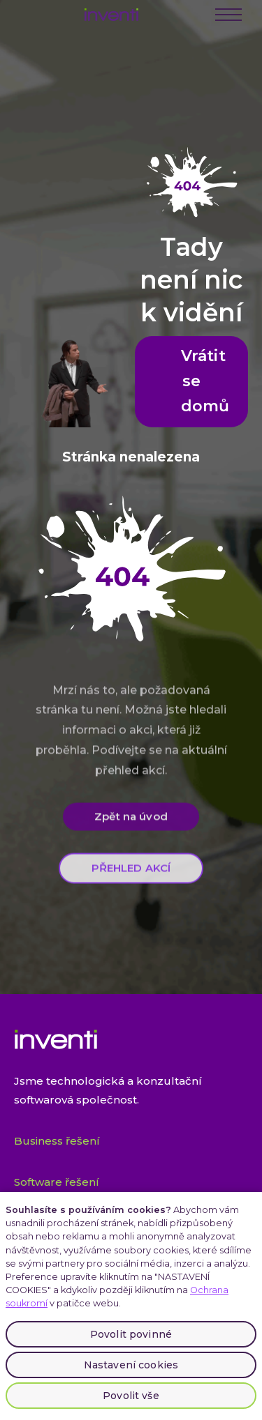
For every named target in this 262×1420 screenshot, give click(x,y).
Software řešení (56, 1182)
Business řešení (57, 1140)
